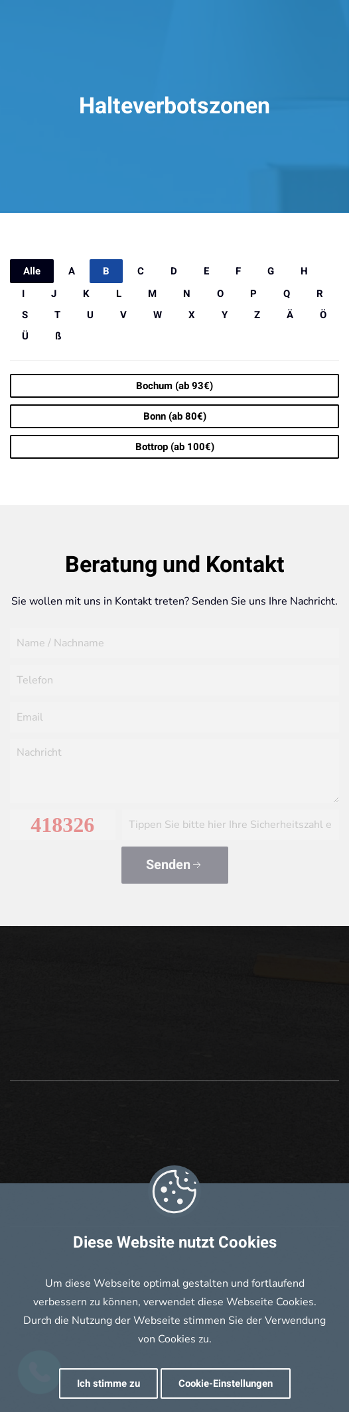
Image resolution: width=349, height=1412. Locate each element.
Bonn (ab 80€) (174, 416)
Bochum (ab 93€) (174, 386)
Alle (31, 271)
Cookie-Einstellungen (225, 1383)
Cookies (177, 1339)
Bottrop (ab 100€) (174, 447)
